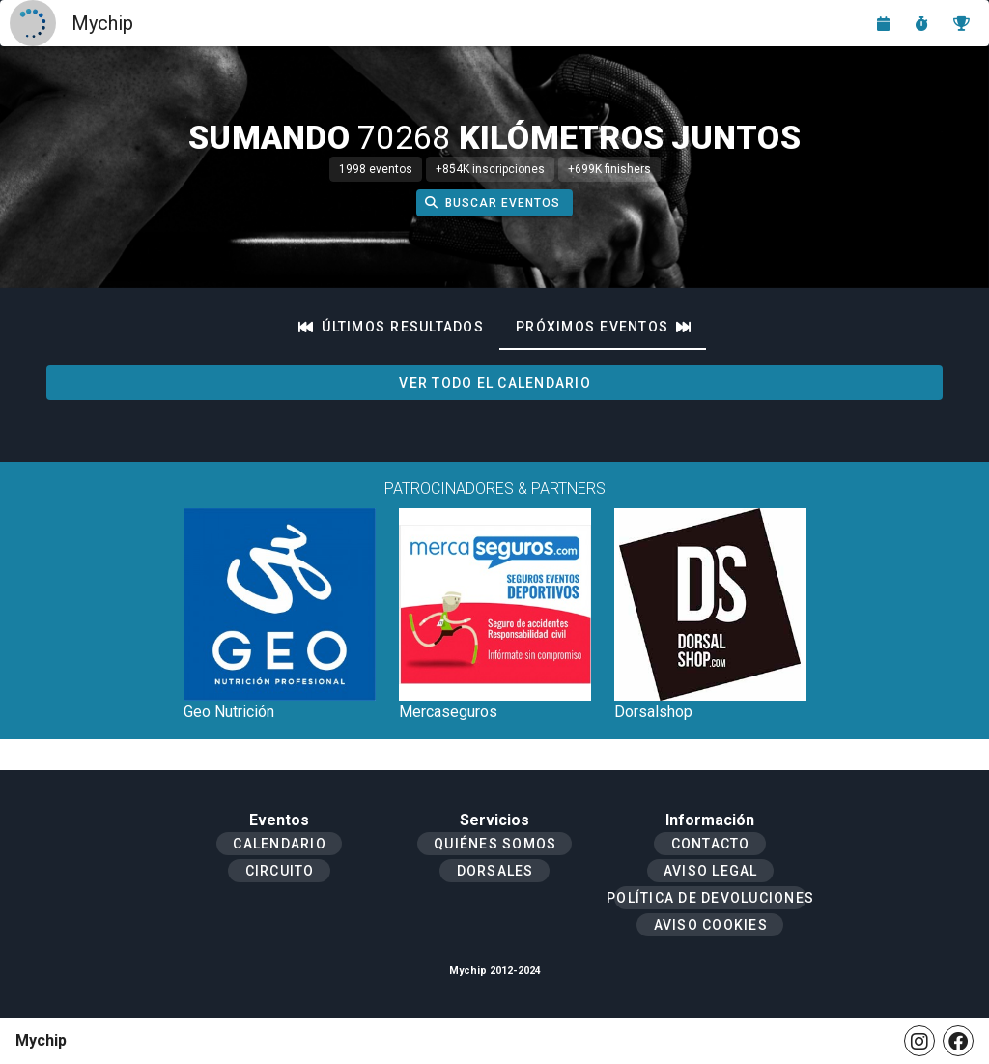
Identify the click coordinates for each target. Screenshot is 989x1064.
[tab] (391, 326)
